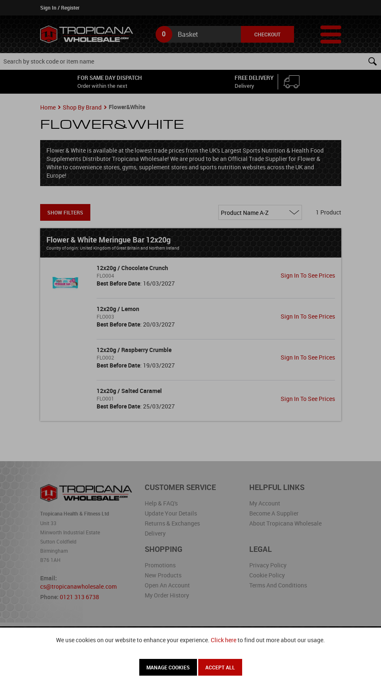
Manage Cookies (168, 667)
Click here (223, 640)
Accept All (220, 667)
